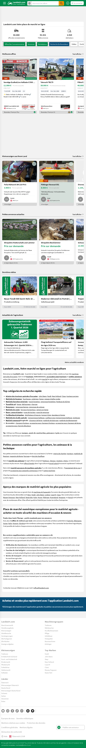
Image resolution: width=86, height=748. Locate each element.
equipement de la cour (73, 468)
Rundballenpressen (51, 630)
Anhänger (48, 644)
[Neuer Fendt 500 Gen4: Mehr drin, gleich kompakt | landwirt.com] (19, 292)
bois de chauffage (38, 456)
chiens (65, 461)
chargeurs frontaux (22, 423)
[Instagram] (7, 711)
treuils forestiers (34, 401)
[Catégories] (28, 711)
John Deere (42, 396)
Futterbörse (5, 667)
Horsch (70, 497)
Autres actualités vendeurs (74, 362)
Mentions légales (26, 727)
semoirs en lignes (42, 410)
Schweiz (4, 693)
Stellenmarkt (5, 670)
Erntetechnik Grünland (9, 656)
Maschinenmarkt (7, 625)
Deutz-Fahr (48, 673)
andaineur (35, 399)
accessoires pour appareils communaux (24, 470)
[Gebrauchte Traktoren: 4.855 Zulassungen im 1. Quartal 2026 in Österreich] (19, 339)
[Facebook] (12, 711)
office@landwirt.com (41, 588)
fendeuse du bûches (63, 401)
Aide (4, 736)
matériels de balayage (50, 420)
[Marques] (32, 711)
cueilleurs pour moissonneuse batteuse (58, 418)
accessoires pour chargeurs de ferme (68, 423)
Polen (3, 701)
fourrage (27, 456)
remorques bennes (22, 407)
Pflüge (47, 633)
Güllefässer (48, 636)
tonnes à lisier (46, 415)
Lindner (47, 495)
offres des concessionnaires (14, 44)
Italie (10, 523)
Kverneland (54, 497)
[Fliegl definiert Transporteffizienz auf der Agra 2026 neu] (56, 339)
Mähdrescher (49, 628)
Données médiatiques (24, 718)
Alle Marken (5, 641)
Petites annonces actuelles (13, 214)
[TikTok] (17, 711)
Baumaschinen (50, 641)
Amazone (62, 497)
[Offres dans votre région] (29, 3)
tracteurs (70, 453)
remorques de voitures (36, 407)
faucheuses (27, 399)
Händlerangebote (7, 628)
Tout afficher (78, 54)
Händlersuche (6, 633)
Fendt (49, 396)
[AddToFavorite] (34, 61)
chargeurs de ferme (35, 420)
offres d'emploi (29, 463)
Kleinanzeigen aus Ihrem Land (14, 156)
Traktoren (48, 625)
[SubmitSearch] (61, 3)
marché (44, 379)
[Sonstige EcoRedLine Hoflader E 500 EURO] (19, 86)
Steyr (29, 495)
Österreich (5, 682)
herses (19, 404)
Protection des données (36, 723)
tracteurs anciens (72, 396)
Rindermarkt (5, 662)
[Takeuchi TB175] (56, 86)
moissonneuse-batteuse (36, 418)
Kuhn (35, 497)
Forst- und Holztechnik (9, 659)
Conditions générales (9, 727)
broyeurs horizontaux (28, 410)
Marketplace (42, 44)
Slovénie (22, 523)
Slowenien (5, 699)
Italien (3, 696)
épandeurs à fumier (58, 415)
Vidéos (74, 44)
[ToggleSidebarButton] (4, 3)
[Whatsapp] (22, 711)
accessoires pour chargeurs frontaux (42, 423)
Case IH (53, 495)
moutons (59, 461)
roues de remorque (42, 412)
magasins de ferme (16, 456)
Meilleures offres (9, 54)
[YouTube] (3, 711)
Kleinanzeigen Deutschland (10, 690)
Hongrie (15, 523)
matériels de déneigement (68, 420)
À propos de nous (8, 718)
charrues (34, 404)
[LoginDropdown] (77, 3)
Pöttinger (46, 497)
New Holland (56, 396)
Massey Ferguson (9, 497)
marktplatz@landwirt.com (23, 745)
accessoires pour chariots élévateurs (18, 426)
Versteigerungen (7, 636)
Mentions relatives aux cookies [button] (13, 723)
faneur (41, 399)
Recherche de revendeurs (59, 44)
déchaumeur (26, 404)
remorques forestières (48, 401)
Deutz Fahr (29, 497)
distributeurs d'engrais (33, 415)
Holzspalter (49, 639)
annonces (31, 44)
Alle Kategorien (6, 639)
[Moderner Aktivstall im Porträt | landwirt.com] (56, 292)
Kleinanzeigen (6, 630)
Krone (40, 497)
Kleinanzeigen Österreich (10, 685)
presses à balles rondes (52, 399)
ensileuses (76, 418)
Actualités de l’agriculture (12, 315)
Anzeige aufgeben (7, 644)
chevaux (53, 461)
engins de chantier (59, 453)
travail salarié (54, 463)
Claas (64, 396)
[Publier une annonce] (68, 3)
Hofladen (4, 673)
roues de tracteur (29, 412)
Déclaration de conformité (11, 732)
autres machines (49, 470)
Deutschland (5, 688)
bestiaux (46, 461)
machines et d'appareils (42, 492)
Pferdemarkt (5, 664)
